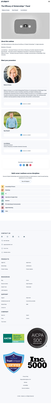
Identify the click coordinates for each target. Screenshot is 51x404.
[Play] (25, 25)
